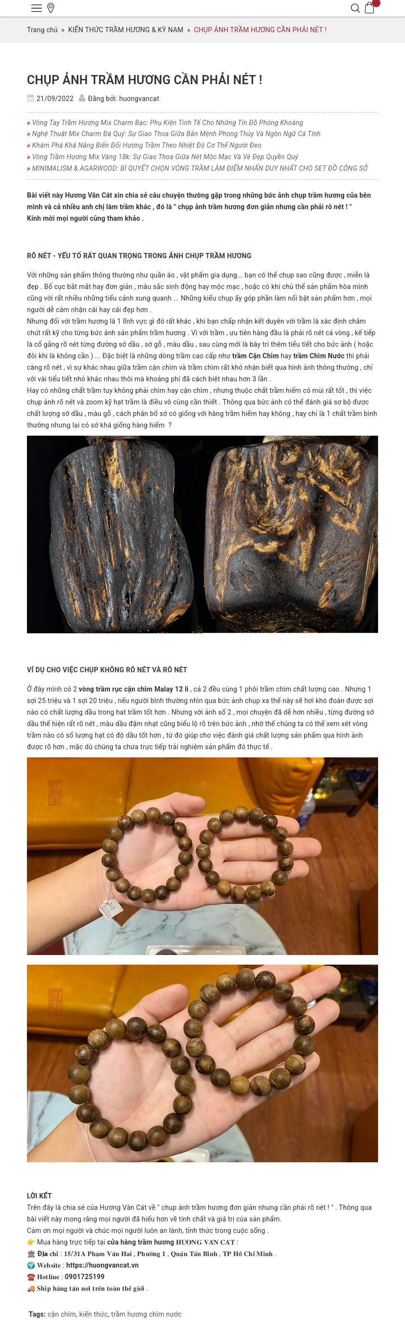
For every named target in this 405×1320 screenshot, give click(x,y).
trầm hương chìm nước (146, 1314)
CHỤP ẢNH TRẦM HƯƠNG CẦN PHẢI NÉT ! (144, 80)
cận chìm (62, 1314)
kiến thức (93, 1314)
